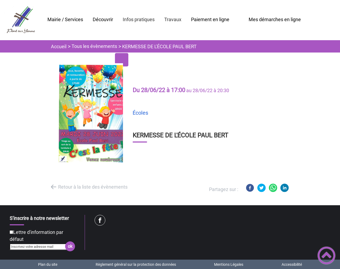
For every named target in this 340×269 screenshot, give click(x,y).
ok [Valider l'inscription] (70, 246)
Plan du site (47, 264)
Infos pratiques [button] (139, 19)
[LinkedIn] (284, 188)
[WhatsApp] (273, 188)
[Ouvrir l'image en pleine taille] (92, 113)
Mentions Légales (228, 264)
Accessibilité (292, 264)
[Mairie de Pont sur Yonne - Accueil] (21, 20)
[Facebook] (250, 188)
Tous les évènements (94, 46)
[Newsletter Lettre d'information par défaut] (11, 232)
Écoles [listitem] (140, 113)
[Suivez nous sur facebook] (100, 220)
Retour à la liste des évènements (93, 187)
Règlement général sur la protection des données (136, 264)
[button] (326, 255)
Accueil (58, 46)
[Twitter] (261, 188)
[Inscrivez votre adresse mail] (40, 247)
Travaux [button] (172, 19)
